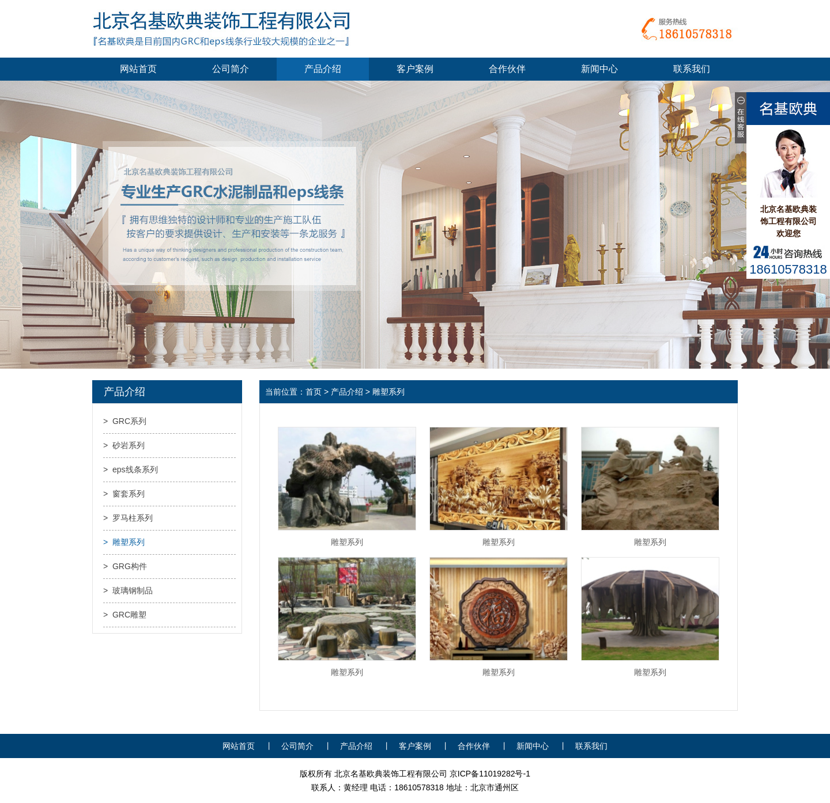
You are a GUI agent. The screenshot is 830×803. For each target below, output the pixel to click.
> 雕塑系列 (124, 542)
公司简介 (230, 69)
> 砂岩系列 (124, 445)
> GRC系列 (124, 421)
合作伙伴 (507, 69)
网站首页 (138, 69)
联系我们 (691, 69)
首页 (313, 391)
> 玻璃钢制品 (128, 590)
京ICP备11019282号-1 (490, 773)
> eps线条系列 (130, 469)
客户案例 (415, 69)
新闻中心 (599, 69)
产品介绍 (322, 69)
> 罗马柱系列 (128, 517)
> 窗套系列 (124, 493)
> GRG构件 (125, 566)
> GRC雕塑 (124, 614)
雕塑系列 (347, 542)
